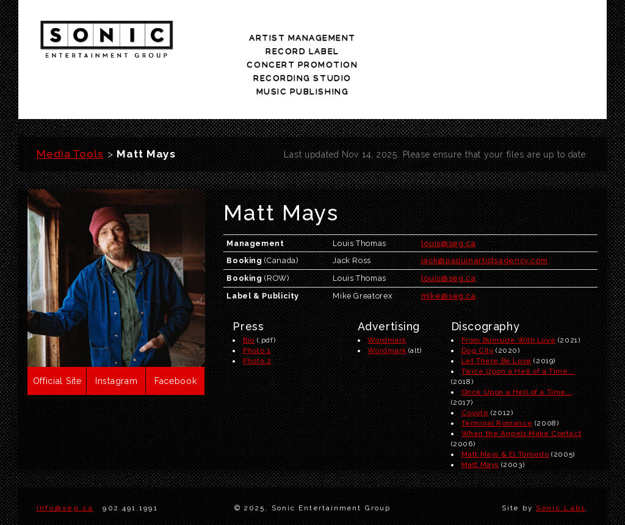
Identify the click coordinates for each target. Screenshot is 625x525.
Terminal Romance (497, 381)
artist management (225, 41)
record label (307, 41)
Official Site (57, 339)
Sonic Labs (560, 466)
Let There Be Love (496, 318)
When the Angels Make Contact (521, 391)
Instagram (116, 339)
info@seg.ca (65, 466)
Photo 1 (256, 308)
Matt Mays (480, 422)
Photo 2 (257, 318)
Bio (249, 298)
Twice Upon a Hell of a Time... (518, 329)
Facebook (175, 339)
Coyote (475, 370)
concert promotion (391, 41)
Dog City (477, 308)
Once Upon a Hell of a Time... (517, 350)
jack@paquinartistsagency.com (484, 218)
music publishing (558, 41)
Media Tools (70, 112)
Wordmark (386, 298)
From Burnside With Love (508, 298)
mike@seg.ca (448, 253)
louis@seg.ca (448, 200)
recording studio (475, 41)
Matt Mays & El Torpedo (505, 412)
